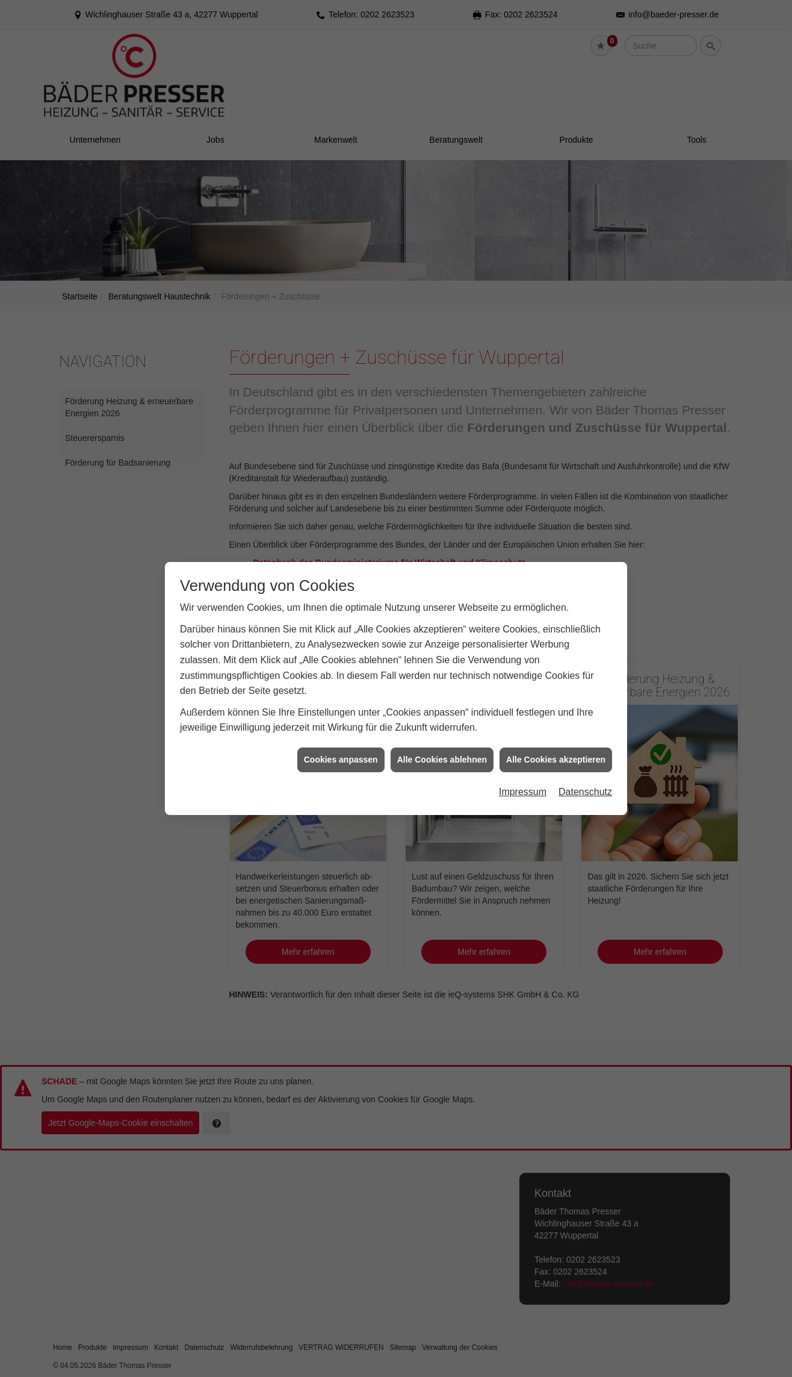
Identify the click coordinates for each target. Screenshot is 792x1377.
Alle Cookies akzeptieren (555, 752)
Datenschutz (585, 784)
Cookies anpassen (341, 752)
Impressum (522, 784)
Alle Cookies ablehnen (442, 752)
